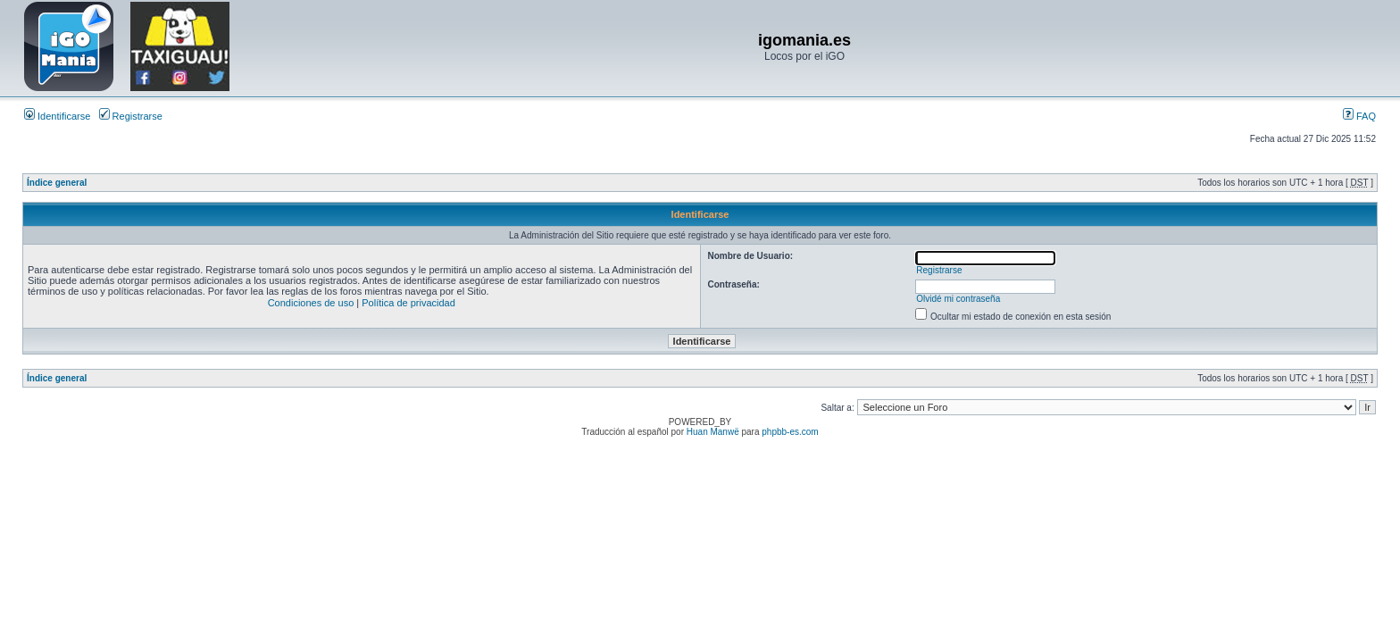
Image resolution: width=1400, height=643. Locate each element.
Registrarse (130, 116)
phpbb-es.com (790, 432)
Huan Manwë (713, 432)
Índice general (57, 183)
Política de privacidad (408, 302)
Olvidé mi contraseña (958, 299)
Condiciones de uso (311, 302)
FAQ (1359, 116)
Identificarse (57, 116)
